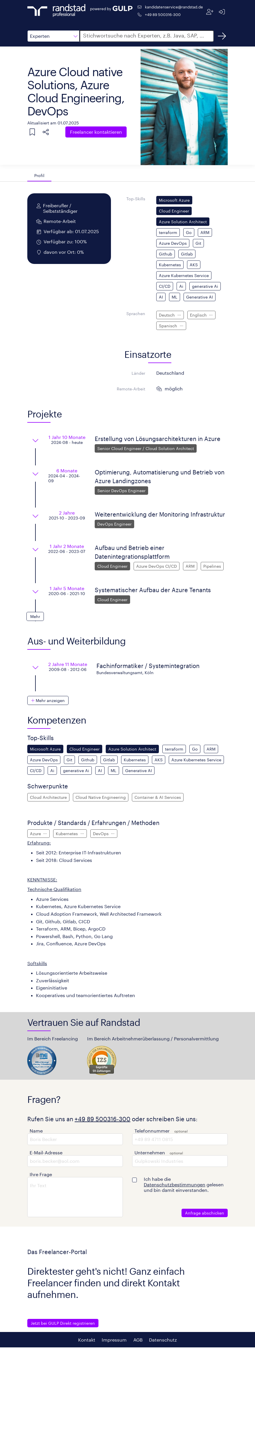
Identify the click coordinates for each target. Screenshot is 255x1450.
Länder (138, 373)
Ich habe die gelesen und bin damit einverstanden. (184, 1184)
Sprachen (135, 313)
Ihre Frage (41, 1174)
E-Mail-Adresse (46, 1152)
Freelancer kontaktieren (96, 132)
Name (36, 1130)
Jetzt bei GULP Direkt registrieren (63, 1323)
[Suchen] (222, 36)
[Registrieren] (209, 12)
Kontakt (86, 1339)
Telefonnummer (152, 1130)
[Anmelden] (221, 12)
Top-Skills (135, 198)
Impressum (114, 1339)
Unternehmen (149, 1152)
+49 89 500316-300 (163, 14)
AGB (138, 1339)
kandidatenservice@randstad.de (174, 7)
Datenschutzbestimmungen (174, 1184)
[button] (53, 36)
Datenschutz (163, 1339)
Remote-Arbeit (131, 388)
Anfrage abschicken (204, 1212)
